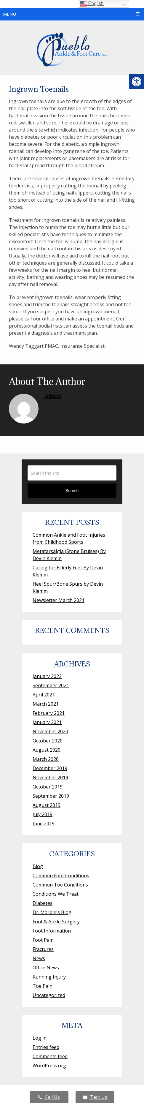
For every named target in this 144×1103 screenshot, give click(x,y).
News (39, 958)
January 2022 (47, 676)
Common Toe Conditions (60, 884)
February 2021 (49, 713)
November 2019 (50, 777)
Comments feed (50, 1056)
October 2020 (48, 740)
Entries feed (46, 1047)
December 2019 (50, 768)
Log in (40, 1038)
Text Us (95, 1097)
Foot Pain (43, 940)
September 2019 (51, 796)
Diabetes (42, 903)
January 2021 (47, 722)
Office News (46, 967)
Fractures (43, 949)
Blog (38, 866)
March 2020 (46, 759)
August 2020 (46, 750)
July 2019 (42, 814)
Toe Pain (42, 986)
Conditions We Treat (56, 894)
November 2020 (50, 731)
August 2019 (46, 805)
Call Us (49, 1097)
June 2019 (44, 823)
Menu (9, 14)
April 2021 (44, 694)
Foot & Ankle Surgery (56, 921)
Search (72, 490)
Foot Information (52, 930)
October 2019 (48, 786)
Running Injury (49, 977)
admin (52, 396)
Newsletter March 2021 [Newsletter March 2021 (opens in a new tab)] (58, 600)
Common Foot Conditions (61, 875)
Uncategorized (49, 995)
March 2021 (46, 704)
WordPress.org (49, 1065)
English (92, 4)
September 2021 (51, 685)
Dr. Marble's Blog (52, 912)
